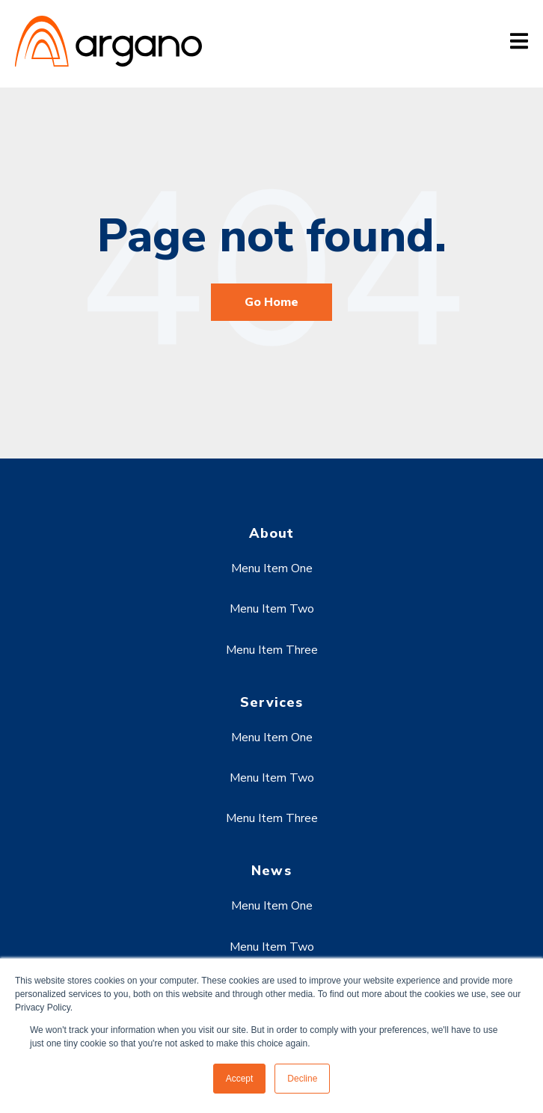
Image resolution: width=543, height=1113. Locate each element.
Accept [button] (240, 1078)
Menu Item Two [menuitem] (272, 609)
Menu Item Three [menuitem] (272, 650)
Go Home (271, 302)
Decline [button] (302, 1078)
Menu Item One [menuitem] (272, 568)
